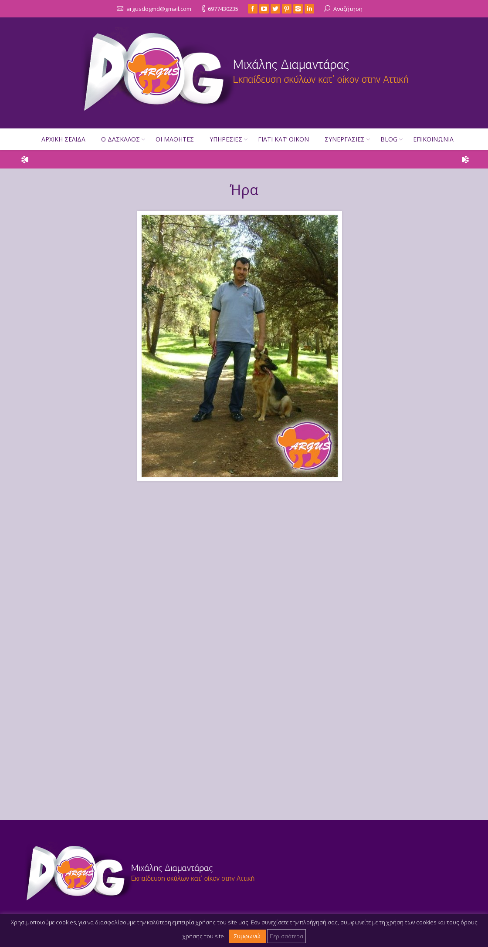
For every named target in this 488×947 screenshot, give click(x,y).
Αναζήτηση (348, 8)
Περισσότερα (286, 936)
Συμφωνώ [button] (247, 936)
